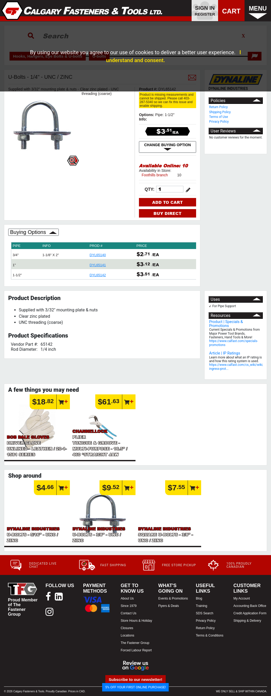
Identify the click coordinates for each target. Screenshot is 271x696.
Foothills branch (155, 175)
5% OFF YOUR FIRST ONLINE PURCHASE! (135, 687)
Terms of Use (218, 117)
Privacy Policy (219, 121)
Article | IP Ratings (224, 353)
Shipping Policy (220, 112)
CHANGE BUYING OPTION (167, 147)
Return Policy (218, 107)
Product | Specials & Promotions (226, 324)
